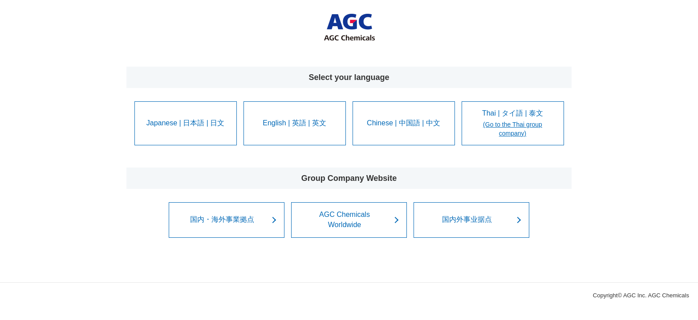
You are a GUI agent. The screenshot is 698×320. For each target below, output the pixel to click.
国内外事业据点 (467, 219)
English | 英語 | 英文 (294, 123)
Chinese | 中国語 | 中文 (403, 123)
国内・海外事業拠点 (222, 219)
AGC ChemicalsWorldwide (344, 219)
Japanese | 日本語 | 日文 (185, 123)
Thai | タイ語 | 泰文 (513, 123)
